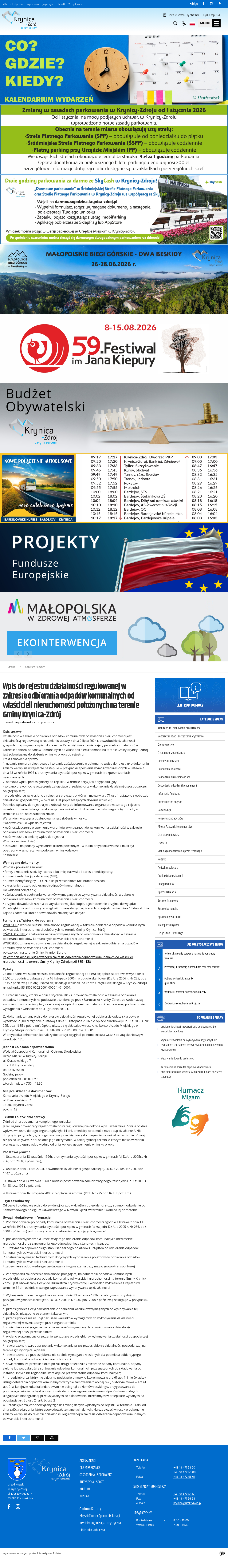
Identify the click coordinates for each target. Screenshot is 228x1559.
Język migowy (48, 4)
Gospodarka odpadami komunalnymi (177, 785)
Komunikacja (164, 810)
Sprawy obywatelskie (169, 917)
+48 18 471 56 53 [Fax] (184, 1498)
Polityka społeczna (168, 867)
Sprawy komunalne (168, 908)
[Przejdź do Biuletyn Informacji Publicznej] (194, 4)
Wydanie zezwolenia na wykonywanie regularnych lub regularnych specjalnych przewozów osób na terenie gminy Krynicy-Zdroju (192, 1045)
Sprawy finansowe (168, 900)
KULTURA (85, 1489)
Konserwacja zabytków (170, 818)
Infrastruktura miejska (170, 802)
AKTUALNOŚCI (88, 1461)
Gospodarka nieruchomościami (174, 777)
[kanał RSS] (220, 3)
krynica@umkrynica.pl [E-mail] (187, 1503)
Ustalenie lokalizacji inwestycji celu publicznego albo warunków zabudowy (188, 1029)
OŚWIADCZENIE (14, 934)
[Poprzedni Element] (18, 654)
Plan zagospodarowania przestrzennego (180, 851)
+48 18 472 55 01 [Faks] (184, 1476)
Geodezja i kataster (168, 761)
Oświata (162, 843)
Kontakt (61, 4)
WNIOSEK (10, 925)
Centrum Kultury (90, 1509)
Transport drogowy (168, 925)
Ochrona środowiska (168, 834)
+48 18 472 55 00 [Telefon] (184, 1472)
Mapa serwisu (32, 4)
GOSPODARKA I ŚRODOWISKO (96, 1475)
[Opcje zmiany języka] (192, 23)
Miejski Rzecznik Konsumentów (175, 826)
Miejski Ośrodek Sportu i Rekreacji (100, 1516)
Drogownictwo (166, 744)
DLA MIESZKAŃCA (90, 1468)
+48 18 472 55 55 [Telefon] (184, 1494)
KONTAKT (85, 1496)
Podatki (162, 859)
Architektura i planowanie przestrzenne (179, 728)
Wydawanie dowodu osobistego (177, 1058)
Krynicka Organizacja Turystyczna (100, 1523)
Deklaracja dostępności (12, 4)
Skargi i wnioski (166, 884)
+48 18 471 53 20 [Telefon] (184, 1467)
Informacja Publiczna (169, 793)
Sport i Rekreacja (167, 892)
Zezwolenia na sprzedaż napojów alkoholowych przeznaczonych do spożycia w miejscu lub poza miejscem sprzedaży (191, 1072)
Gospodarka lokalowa (169, 769)
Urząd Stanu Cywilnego (170, 933)
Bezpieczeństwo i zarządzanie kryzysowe (181, 736)
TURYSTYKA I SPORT (92, 1482)
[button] (184, 23)
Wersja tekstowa (76, 4)
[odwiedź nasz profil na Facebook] (203, 3)
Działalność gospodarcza (171, 752)
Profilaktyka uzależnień (170, 875)
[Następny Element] (28, 654)
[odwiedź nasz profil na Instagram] (211, 3)
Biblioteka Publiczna (92, 1530)
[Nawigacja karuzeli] (23, 654)
